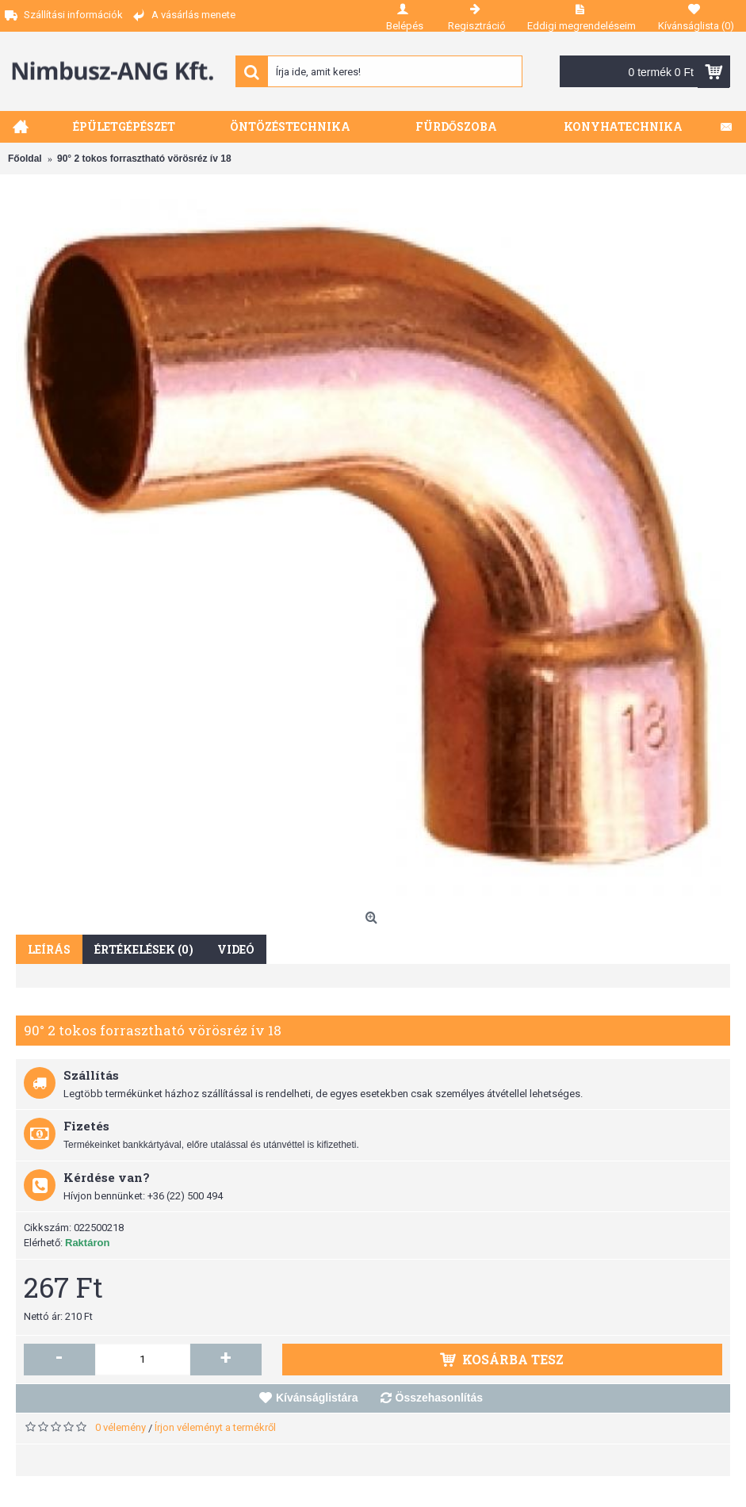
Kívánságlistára (317, 1397)
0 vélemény (120, 1427)
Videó (235, 949)
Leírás (49, 949)
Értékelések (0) (143, 949)
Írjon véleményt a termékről (215, 1427)
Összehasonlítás (440, 1397)
